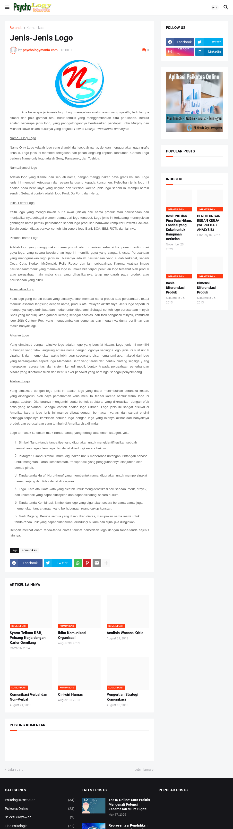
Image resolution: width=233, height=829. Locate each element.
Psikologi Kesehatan (39, 800)
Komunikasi (35, 28)
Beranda (16, 28)
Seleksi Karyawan (39, 817)
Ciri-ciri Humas (70, 694)
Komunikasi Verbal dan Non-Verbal (28, 697)
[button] (6, 7)
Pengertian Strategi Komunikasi (122, 697)
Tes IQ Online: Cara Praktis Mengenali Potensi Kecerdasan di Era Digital (129, 804)
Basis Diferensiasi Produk (175, 287)
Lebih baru (16, 769)
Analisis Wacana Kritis (125, 633)
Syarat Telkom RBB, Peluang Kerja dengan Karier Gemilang (27, 638)
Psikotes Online (39, 808)
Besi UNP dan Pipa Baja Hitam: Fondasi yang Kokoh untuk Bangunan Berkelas (179, 227)
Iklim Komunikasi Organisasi (72, 635)
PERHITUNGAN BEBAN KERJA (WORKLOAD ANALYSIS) (209, 223)
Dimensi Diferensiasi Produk (206, 287)
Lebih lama (143, 769)
